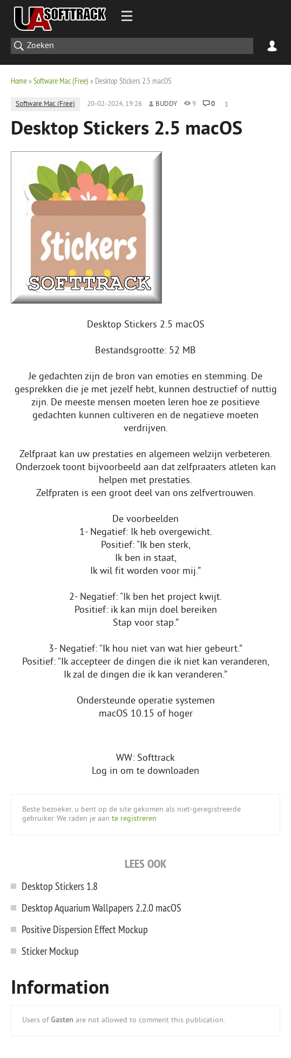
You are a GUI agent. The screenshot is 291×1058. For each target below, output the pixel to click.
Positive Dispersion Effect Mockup (85, 929)
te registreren (134, 818)
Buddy (166, 104)
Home (19, 81)
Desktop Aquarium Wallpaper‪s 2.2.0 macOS (101, 907)
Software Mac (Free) (61, 81)
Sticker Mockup (50, 950)
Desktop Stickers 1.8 (60, 886)
